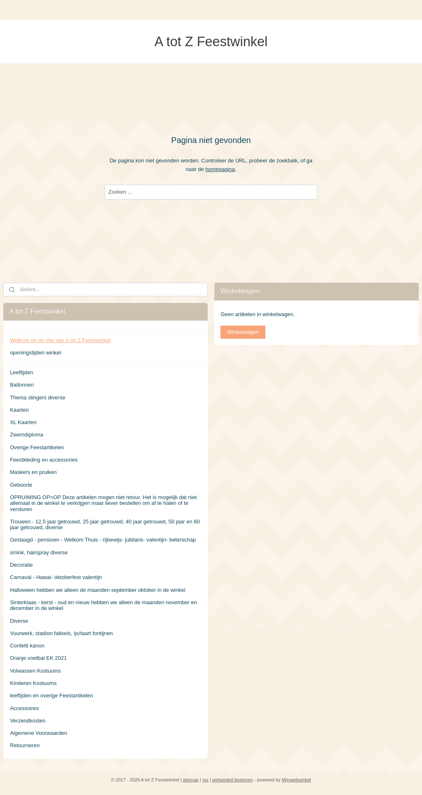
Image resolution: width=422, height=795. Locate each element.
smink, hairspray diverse (39, 552)
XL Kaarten (23, 422)
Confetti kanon (27, 646)
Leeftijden (21, 372)
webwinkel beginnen (232, 779)
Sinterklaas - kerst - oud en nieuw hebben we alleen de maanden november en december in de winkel (103, 605)
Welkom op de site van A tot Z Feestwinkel (60, 340)
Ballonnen (22, 385)
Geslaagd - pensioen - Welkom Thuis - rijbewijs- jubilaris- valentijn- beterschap (103, 540)
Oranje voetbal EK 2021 (38, 658)
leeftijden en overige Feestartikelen (51, 695)
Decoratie (21, 565)
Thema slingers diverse (37, 397)
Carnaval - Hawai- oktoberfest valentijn (56, 577)
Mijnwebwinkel (296, 779)
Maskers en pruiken (33, 472)
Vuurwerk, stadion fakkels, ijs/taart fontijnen (61, 633)
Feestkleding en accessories (43, 460)
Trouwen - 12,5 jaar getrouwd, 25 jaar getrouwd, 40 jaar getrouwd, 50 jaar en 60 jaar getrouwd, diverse (105, 524)
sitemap (191, 779)
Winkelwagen (243, 332)
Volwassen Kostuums (35, 671)
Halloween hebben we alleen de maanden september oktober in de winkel (97, 590)
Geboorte (21, 485)
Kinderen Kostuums (33, 683)
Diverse (19, 621)
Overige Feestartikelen (37, 447)
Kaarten (19, 410)
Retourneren (25, 745)
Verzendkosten (27, 721)
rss (205, 779)
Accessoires (24, 708)
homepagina (220, 169)
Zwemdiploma (26, 435)
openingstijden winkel (35, 352)
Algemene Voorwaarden (38, 733)
